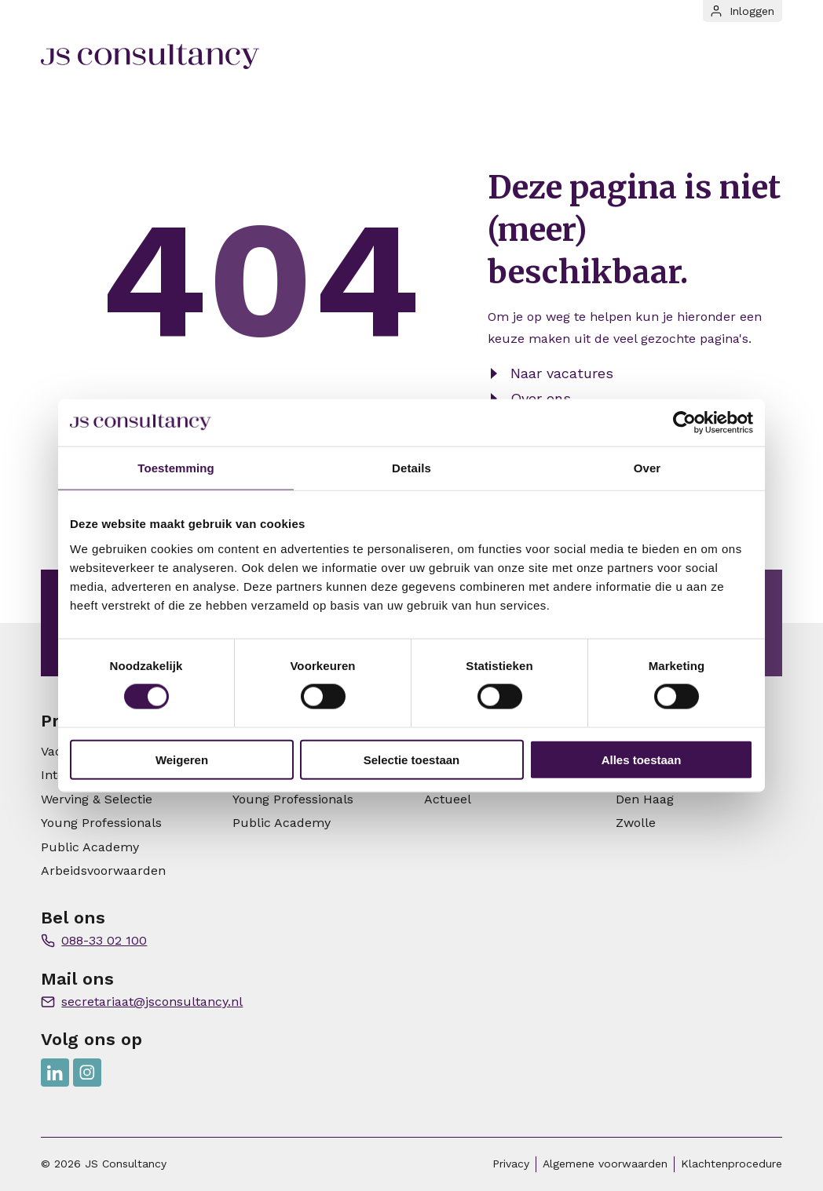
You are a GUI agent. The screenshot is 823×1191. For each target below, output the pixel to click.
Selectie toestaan (412, 759)
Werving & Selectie (96, 799)
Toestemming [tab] (175, 468)
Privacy (510, 1163)
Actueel (447, 799)
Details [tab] (411, 468)
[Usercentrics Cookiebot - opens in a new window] (684, 423)
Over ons (540, 398)
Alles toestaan (642, 759)
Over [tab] (647, 468)
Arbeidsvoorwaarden (103, 870)
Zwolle (636, 822)
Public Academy (90, 847)
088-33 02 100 (104, 940)
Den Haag (645, 799)
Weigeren (181, 759)
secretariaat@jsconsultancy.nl (152, 1001)
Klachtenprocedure (731, 1163)
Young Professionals (101, 822)
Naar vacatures (561, 373)
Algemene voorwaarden (605, 1163)
